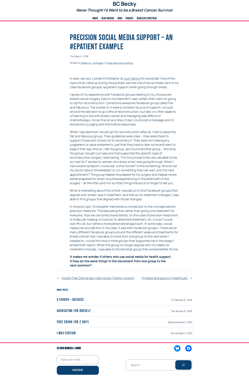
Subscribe (77, 370)
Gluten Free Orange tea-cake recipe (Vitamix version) (98, 278)
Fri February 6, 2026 (181, 299)
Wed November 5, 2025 (180, 322)
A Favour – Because (70, 300)
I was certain (66, 333)
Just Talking (132, 78)
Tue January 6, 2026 (181, 311)
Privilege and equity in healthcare (164, 278)
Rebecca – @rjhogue (92, 62)
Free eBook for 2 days (73, 322)
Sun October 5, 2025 (181, 333)
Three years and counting (119, 62)
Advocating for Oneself (74, 311)
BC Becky (124, 3)
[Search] (183, 365)
